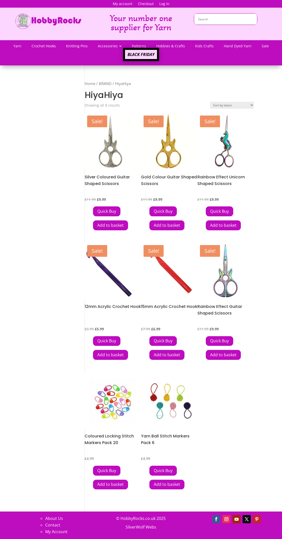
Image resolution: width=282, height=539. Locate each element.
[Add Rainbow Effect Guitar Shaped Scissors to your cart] (219, 341)
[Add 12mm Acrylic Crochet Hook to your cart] (106, 341)
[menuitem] (17, 46)
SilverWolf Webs (141, 527)
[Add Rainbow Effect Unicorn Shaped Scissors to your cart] (219, 211)
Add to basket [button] (110, 225)
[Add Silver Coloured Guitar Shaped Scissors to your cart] (106, 211)
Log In (164, 4)
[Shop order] (232, 105)
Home (90, 83)
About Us (54, 518)
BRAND (105, 83)
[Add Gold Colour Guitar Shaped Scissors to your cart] (163, 211)
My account (122, 4)
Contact (52, 525)
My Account (56, 531)
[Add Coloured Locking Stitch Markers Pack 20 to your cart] (106, 471)
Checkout (146, 4)
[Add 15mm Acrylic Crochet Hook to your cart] (163, 341)
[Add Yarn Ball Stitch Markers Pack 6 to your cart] (163, 471)
